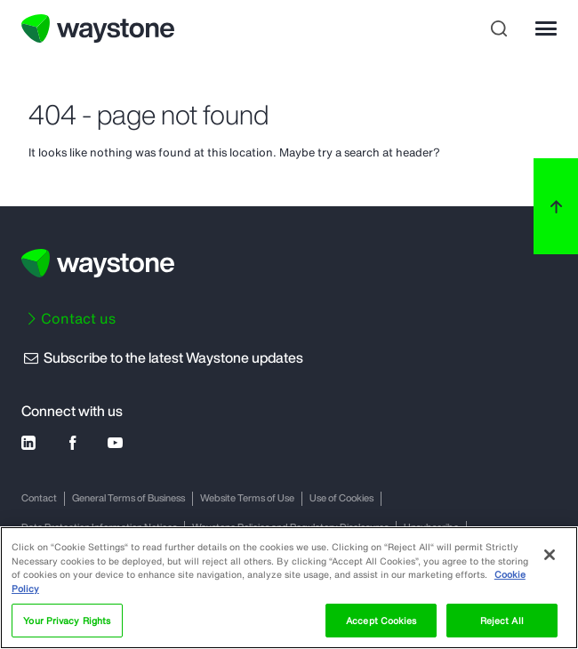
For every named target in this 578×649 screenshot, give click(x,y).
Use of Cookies (341, 498)
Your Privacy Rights (66, 620)
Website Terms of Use (247, 498)
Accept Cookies (381, 620)
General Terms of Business (128, 498)
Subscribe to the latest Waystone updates (162, 357)
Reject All (502, 620)
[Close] (549, 554)
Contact (39, 498)
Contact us (78, 318)
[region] (289, 587)
